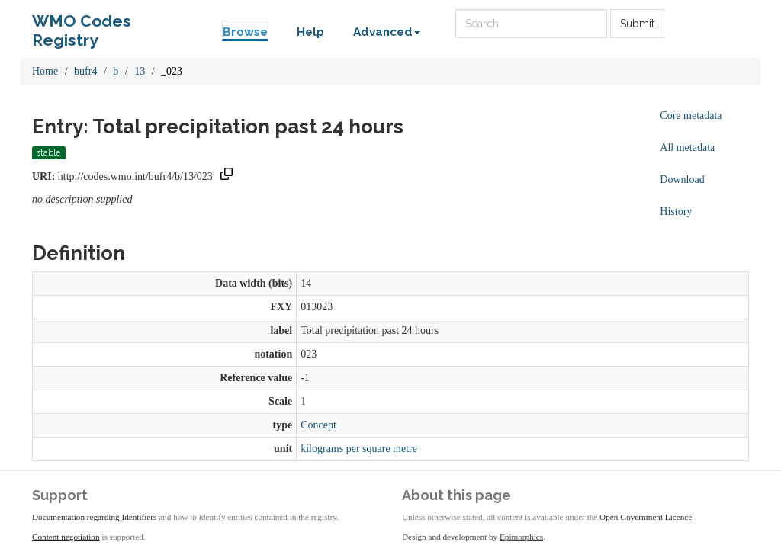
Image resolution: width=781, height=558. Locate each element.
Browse (245, 32)
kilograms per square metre (359, 448)
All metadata (687, 147)
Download (682, 179)
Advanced (386, 32)
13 (139, 71)
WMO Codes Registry (81, 24)
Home (45, 71)
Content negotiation (66, 536)
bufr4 (85, 71)
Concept (318, 425)
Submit (637, 24)
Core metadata (691, 115)
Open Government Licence (645, 516)
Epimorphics (521, 536)
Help (310, 32)
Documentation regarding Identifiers (94, 516)
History (676, 211)
